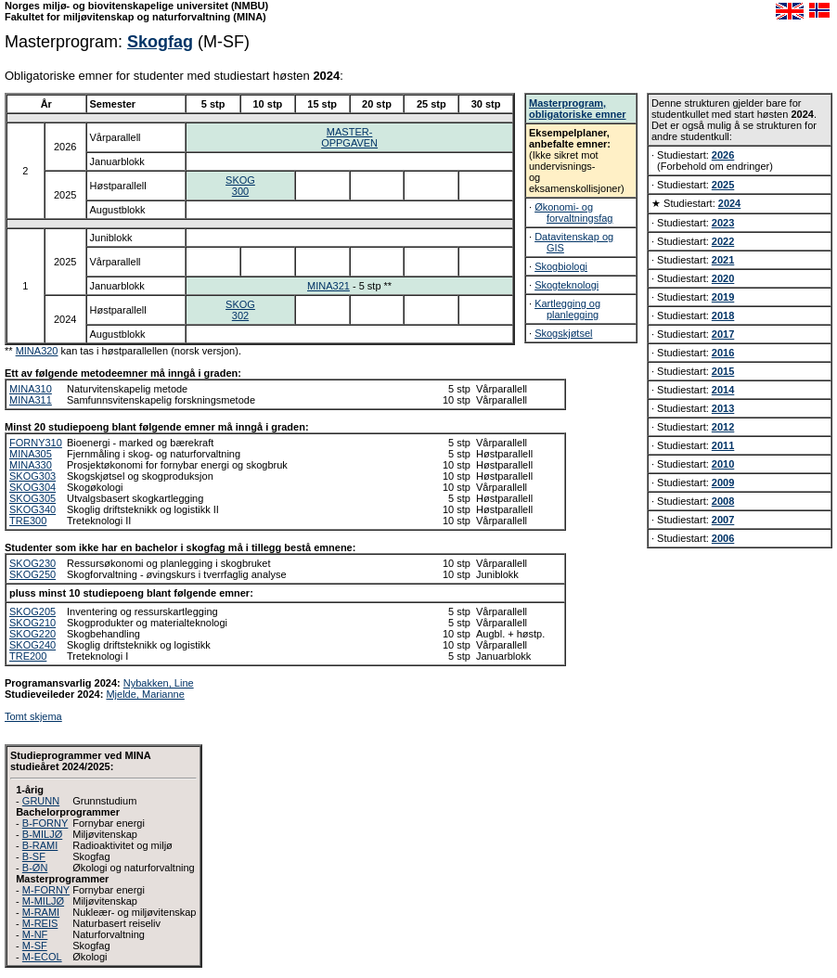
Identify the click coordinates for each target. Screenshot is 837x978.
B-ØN (35, 867)
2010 (723, 464)
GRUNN (40, 800)
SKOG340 (32, 509)
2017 (723, 334)
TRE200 (27, 656)
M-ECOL (42, 956)
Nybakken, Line (158, 682)
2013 (723, 408)
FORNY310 (35, 442)
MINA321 (328, 285)
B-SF (33, 856)
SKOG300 (240, 185)
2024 (729, 203)
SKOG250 (32, 574)
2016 (723, 352)
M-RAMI (40, 912)
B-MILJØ (42, 834)
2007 (723, 519)
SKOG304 (32, 487)
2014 (723, 389)
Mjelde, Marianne (145, 694)
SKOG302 (240, 310)
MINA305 (30, 453)
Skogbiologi (560, 266)
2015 (723, 371)
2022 (723, 241)
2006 (723, 538)
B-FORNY (45, 823)
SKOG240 (32, 644)
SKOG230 (32, 563)
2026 (723, 155)
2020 (723, 278)
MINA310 (30, 388)
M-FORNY (46, 889)
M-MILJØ (43, 901)
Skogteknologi (566, 284)
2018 (723, 315)
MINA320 (37, 350)
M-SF (34, 945)
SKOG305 (32, 498)
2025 (723, 184)
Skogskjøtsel (563, 333)
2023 (723, 222)
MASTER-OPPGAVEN (349, 137)
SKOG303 (32, 476)
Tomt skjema (33, 716)
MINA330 (30, 464)
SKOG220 (32, 633)
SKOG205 (32, 611)
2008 (723, 501)
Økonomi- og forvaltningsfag (573, 212)
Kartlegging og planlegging (567, 309)
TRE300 (27, 520)
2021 (723, 259)
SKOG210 (32, 622)
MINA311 (30, 399)
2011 (723, 445)
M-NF (35, 934)
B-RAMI (40, 845)
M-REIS (40, 923)
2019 (723, 296)
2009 (723, 482)
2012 (723, 426)
